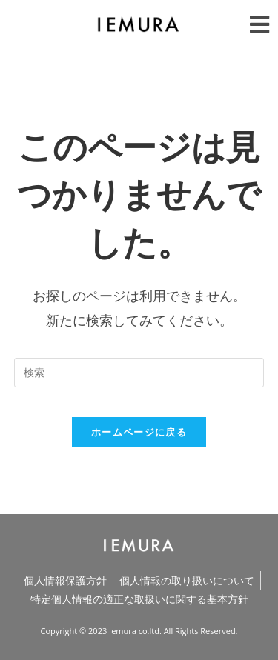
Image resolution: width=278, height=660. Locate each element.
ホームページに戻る (139, 432)
